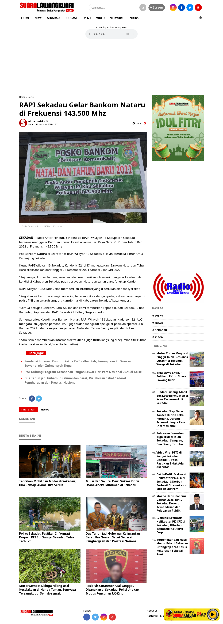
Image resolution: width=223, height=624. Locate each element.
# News (157, 323)
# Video (157, 337)
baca (137, 123)
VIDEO (100, 18)
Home (22, 96)
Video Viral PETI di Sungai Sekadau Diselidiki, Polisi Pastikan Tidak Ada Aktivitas (170, 460)
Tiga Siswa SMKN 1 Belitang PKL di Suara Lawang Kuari (171, 376)
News (31, 96)
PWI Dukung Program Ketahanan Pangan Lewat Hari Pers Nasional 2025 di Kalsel (84, 372)
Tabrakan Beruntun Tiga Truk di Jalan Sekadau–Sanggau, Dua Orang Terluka (170, 438)
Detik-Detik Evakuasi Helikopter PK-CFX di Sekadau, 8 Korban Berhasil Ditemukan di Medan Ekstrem (171, 481)
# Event (157, 316)
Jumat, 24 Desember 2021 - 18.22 (43, 124)
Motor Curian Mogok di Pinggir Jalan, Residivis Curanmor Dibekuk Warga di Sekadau (172, 358)
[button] (200, 16)
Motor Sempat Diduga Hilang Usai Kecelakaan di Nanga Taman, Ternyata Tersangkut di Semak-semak (47, 589)
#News (44, 409)
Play (212, 614)
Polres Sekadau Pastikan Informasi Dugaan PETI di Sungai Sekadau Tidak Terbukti (46, 537)
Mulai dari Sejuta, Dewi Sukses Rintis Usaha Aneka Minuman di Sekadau (112, 483)
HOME (25, 18)
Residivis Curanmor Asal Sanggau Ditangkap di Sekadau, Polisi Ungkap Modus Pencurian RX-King (112, 589)
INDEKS (133, 18)
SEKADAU (53, 18)
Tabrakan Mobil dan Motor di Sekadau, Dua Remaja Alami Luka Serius (47, 483)
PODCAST (71, 18)
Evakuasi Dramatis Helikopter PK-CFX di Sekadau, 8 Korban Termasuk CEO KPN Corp (170, 525)
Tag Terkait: (28, 409)
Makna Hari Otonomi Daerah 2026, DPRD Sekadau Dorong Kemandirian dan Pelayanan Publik (171, 503)
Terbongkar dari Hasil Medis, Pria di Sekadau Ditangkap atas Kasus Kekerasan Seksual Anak (172, 547)
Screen (156, 7)
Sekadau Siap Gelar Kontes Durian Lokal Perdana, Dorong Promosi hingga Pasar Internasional (171, 418)
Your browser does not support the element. (111, 34)
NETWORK (117, 18)
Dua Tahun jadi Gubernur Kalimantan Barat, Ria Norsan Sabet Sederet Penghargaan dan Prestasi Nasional (75, 380)
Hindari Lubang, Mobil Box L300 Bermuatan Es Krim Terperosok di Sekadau (172, 397)
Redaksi (152, 616)
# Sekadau (159, 330)
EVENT (87, 18)
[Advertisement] (111, 67)
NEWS (38, 18)
